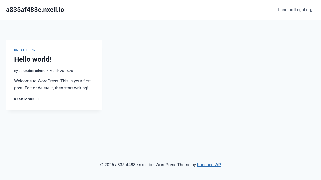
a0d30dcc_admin (32, 71)
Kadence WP (209, 164)
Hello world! (33, 59)
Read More (27, 99)
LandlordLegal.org (295, 9)
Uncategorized (27, 50)
